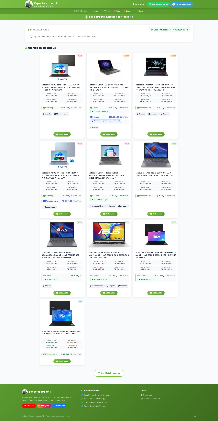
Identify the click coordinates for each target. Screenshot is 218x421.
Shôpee (94, 196)
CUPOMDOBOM (100, 112)
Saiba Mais (62, 134)
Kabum (164, 114)
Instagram (44, 405)
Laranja (128, 11)
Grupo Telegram (181, 4)
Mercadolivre (144, 108)
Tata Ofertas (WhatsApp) (93, 398)
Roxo (140, 11)
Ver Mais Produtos (109, 373)
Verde (106, 11)
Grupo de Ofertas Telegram (94, 406)
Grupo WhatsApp (158, 4)
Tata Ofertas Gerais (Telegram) (95, 395)
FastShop (48, 108)
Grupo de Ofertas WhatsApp (94, 402)
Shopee (94, 117)
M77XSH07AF (99, 200)
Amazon (94, 108)
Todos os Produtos (150, 398)
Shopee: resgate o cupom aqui (106, 121)
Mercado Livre (61, 114)
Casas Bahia (49, 207)
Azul (95, 11)
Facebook (59, 405)
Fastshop (48, 196)
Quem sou (138, 4)
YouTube (29, 405)
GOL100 (50, 279)
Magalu (47, 114)
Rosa (117, 11)
